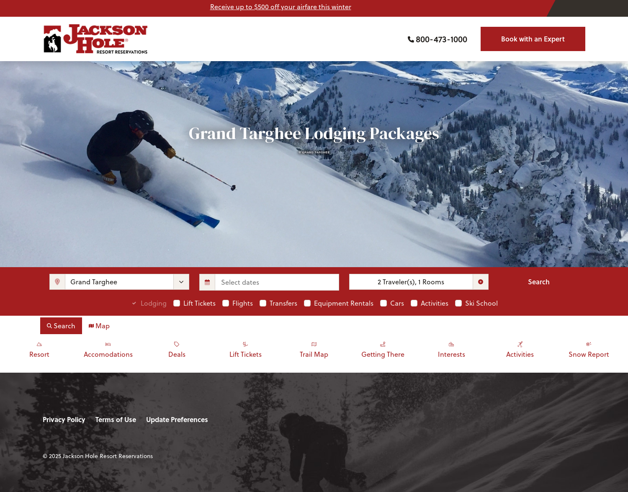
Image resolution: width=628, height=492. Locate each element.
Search (539, 281)
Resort (39, 349)
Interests (451, 349)
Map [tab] (99, 325)
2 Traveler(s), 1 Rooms (411, 281)
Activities (434, 303)
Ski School (481, 303)
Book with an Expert (533, 39)
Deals (176, 349)
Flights (242, 303)
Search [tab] (61, 325)
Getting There (382, 349)
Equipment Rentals (343, 303)
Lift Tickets (199, 303)
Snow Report (588, 349)
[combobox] (119, 282)
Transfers (283, 303)
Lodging (154, 303)
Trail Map (314, 349)
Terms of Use (115, 419)
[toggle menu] (181, 282)
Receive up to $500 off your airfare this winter (280, 6)
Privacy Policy (64, 419)
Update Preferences (177, 419)
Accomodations (108, 349)
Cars (397, 303)
